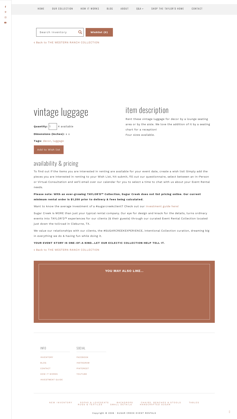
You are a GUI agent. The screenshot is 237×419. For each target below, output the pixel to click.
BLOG (43, 363)
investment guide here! (162, 206)
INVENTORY (46, 357)
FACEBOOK (82, 357)
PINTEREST (83, 368)
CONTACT (45, 368)
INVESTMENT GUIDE (51, 379)
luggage (58, 140)
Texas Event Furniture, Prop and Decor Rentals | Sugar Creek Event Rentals (214, 37)
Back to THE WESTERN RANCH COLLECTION (66, 42)
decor (47, 140)
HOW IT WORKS (49, 374)
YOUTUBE (82, 374)
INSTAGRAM (83, 363)
